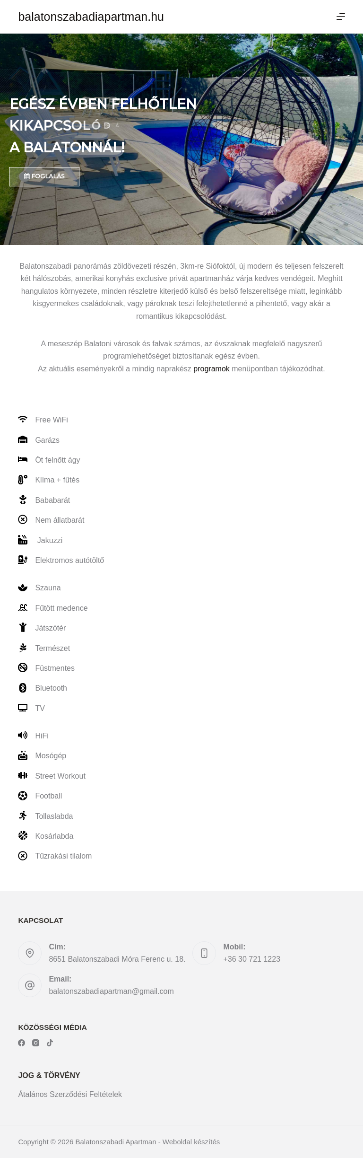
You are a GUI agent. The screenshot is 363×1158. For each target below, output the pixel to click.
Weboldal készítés (191, 1142)
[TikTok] (49, 1042)
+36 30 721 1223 (251, 959)
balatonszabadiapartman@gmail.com (111, 991)
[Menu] (341, 16)
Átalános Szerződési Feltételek (70, 1094)
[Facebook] (21, 1042)
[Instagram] (35, 1042)
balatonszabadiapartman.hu (91, 16)
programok (211, 369)
